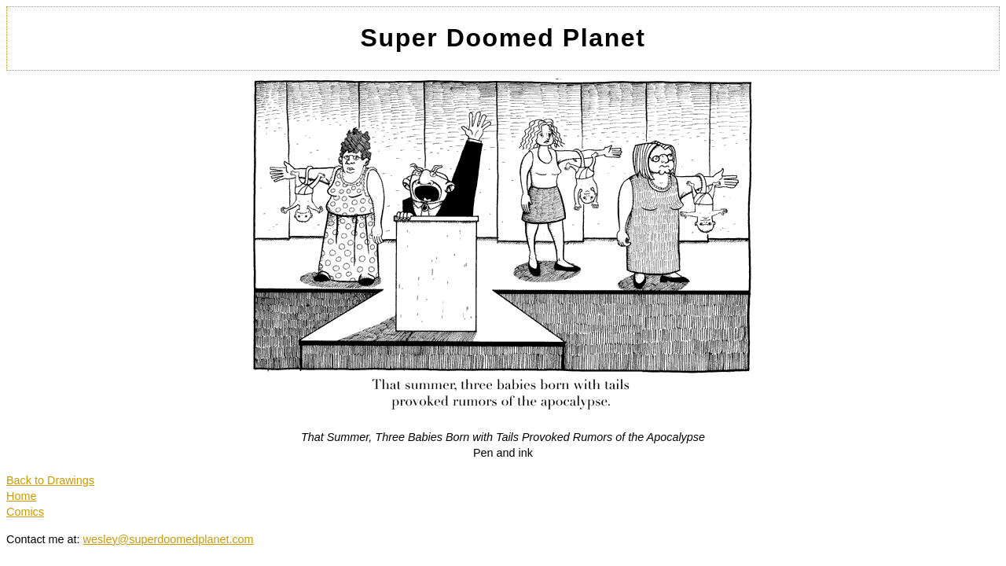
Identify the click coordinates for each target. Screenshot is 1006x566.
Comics (25, 511)
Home (21, 496)
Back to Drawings (50, 480)
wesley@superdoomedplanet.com (168, 539)
